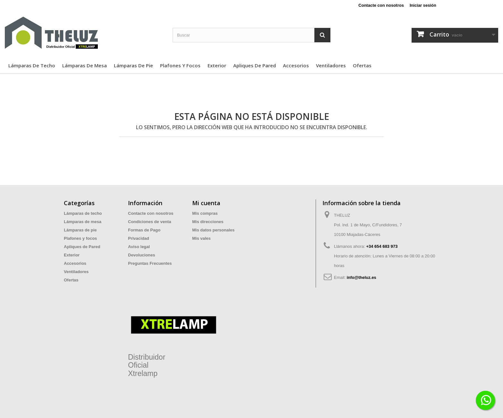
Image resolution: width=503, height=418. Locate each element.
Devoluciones (141, 255)
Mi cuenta (206, 203)
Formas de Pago (144, 230)
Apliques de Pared (254, 65)
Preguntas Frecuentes (150, 263)
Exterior (217, 65)
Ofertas (362, 65)
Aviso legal (139, 246)
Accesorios (296, 65)
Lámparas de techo (31, 65)
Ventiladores (331, 65)
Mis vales (201, 238)
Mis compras (204, 213)
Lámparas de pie (133, 65)
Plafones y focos (180, 65)
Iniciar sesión (423, 5)
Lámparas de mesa (84, 65)
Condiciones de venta (149, 221)
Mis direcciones (208, 221)
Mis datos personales (213, 230)
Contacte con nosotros (381, 5)
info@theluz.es (361, 277)
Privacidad (138, 238)
